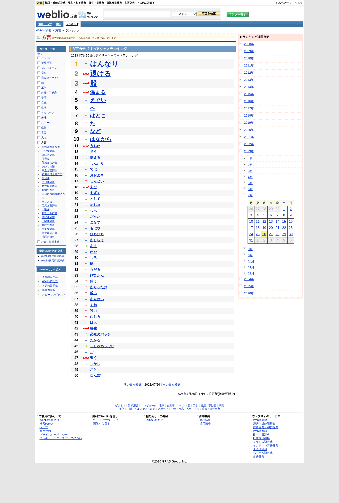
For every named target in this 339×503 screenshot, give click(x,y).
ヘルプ (298, 3)
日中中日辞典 (96, 3)
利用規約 (45, 431)
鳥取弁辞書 (48, 217)
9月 (250, 255)
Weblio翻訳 (260, 431)
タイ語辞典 (260, 449)
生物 (43, 127)
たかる (95, 340)
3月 (250, 171)
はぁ (93, 322)
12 (264, 221)
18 (258, 228)
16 (291, 221)
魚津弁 (46, 178)
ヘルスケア (47, 112)
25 (258, 234)
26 (264, 234)
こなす (95, 222)
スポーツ (46, 122)
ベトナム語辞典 (263, 452)
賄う (93, 281)
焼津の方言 (48, 189)
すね (93, 305)
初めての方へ (283, 3)
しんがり (97, 163)
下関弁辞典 (48, 221)
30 (291, 234)
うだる (95, 269)
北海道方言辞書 (51, 147)
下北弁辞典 (48, 151)
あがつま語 (48, 166)
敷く (93, 358)
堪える (95, 157)
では (93, 169)
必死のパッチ (100, 334)
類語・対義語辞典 (55, 3)
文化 (43, 102)
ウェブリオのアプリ (105, 420)
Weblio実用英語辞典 (52, 260)
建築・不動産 (49, 92)
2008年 (249, 44)
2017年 (249, 108)
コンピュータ (49, 67)
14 (278, 221)
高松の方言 (48, 225)
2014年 (249, 87)
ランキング (72, 24)
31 (251, 240)
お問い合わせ (154, 420)
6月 (250, 189)
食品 (43, 132)
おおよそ (97, 175)
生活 (43, 107)
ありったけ (98, 287)
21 (278, 228)
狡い (93, 311)
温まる (98, 92)
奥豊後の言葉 (49, 232)
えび (93, 187)
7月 (250, 195)
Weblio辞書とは (49, 420)
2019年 (249, 122)
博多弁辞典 (48, 228)
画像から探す (101, 423)
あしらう (97, 240)
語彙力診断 (48, 290)
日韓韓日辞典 (114, 3)
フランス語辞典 (263, 441)
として (95, 199)
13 (271, 221)
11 (258, 221)
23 (291, 228)
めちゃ (95, 205)
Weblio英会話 (50, 281)
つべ (93, 211)
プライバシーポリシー (54, 434)
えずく (95, 193)
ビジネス (46, 57)
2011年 (249, 65)
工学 (43, 87)
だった (95, 216)
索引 (58, 24)
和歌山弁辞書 (49, 213)
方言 (58, 30)
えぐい (98, 100)
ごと (93, 370)
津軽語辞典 (48, 154)
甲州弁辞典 (48, 182)
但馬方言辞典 (49, 205)
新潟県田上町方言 (52, 174)
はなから (101, 139)
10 (251, 221)
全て (40, 53)
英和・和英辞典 (77, 3)
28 (278, 234)
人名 (43, 137)
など (95, 131)
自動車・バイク (50, 77)
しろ (93, 258)
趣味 (43, 117)
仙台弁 (46, 158)
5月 (250, 183)
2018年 (249, 115)
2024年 (249, 279)
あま (93, 246)
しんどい (97, 181)
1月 (250, 159)
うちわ (95, 146)
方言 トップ (45, 24)
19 (264, 228)
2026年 (249, 293)
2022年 (249, 144)
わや (93, 252)
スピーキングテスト (54, 294)
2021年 (249, 137)
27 (271, 234)
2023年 (249, 151)
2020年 (249, 129)
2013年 (249, 79)
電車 (43, 72)
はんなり (104, 64)
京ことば (47, 201)
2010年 (249, 58)
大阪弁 (46, 209)
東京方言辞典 (49, 170)
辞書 (39, 3)
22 (284, 228)
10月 (251, 261)
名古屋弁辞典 (49, 186)
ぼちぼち (97, 234)
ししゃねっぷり (102, 346)
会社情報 (205, 420)
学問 (43, 97)
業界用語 (46, 62)
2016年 (249, 101)
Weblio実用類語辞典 (52, 256)
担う (93, 152)
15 (284, 221)
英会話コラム (50, 276)
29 (284, 234)
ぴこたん (97, 275)
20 (271, 228)
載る (93, 293)
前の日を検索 (133, 384)
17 (251, 228)
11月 (251, 267)
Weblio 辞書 (43, 30)
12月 (251, 273)
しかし (95, 364)
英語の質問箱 (50, 285)
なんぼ (95, 375)
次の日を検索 (172, 384)
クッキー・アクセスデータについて (61, 439)
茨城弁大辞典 (49, 162)
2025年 (249, 286)
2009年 (249, 51)
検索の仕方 (47, 423)
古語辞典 (129, 3)
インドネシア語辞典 (265, 445)
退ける (100, 74)
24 (251, 234)
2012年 (249, 72)
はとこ (98, 115)
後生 (93, 328)
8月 (250, 249)
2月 (250, 165)
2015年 (249, 94)
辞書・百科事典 (50, 241)
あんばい (97, 299)
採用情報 (205, 423)
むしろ (95, 316)
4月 (250, 177)
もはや (95, 228)
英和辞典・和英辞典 (265, 427)
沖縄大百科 (48, 236)
